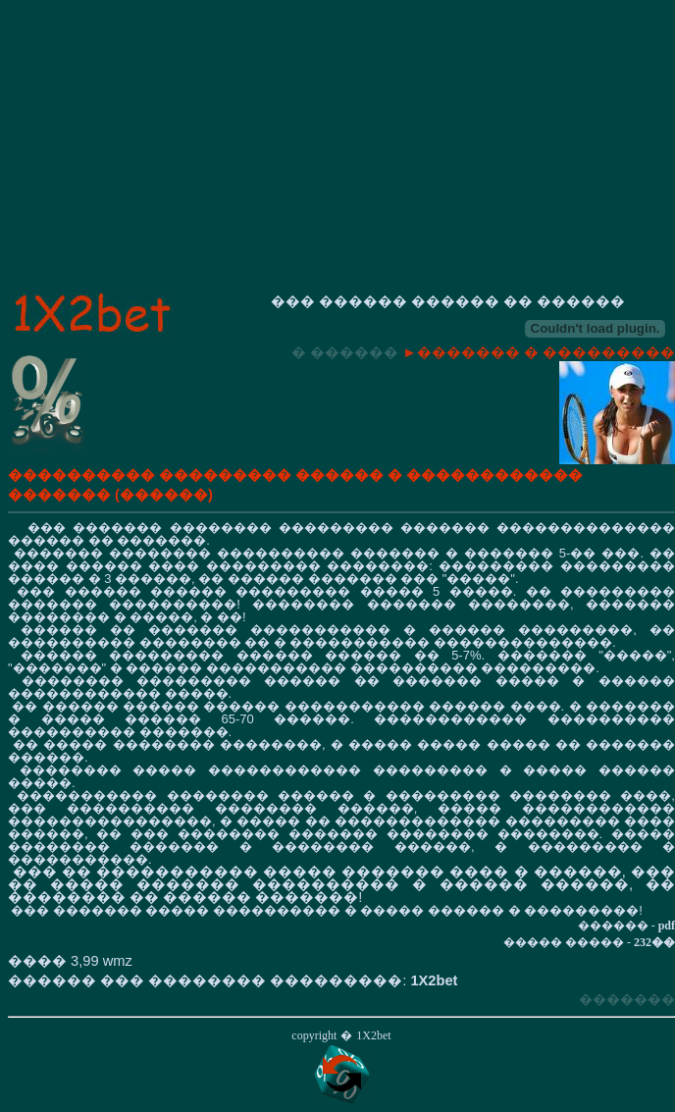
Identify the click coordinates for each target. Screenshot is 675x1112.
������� (627, 999)
